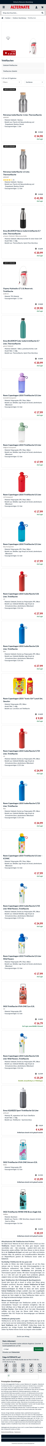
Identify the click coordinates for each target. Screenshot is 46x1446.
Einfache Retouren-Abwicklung (23, 2)
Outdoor (8, 18)
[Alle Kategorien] (4, 7)
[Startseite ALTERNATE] (20, 7)
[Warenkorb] (42, 7)
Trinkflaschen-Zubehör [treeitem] (10, 71)
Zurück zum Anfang (23, 1336)
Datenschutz (16, 1352)
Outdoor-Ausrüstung (19, 18)
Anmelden (38, 1349)
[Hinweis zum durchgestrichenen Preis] (6, 53)
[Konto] (36, 7)
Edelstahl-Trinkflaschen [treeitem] (10, 65)
